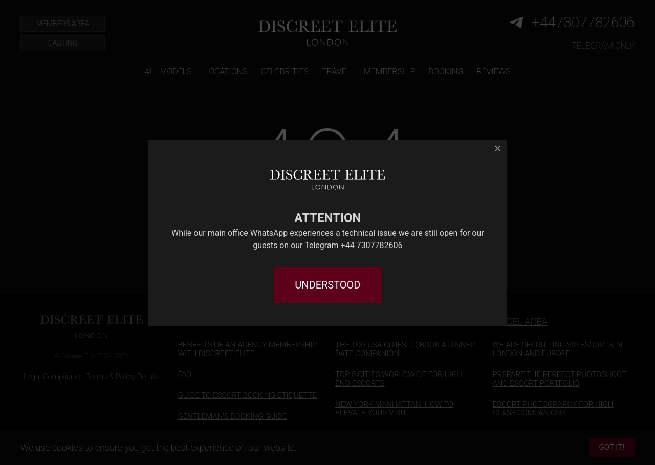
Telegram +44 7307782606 (353, 245)
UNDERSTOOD (327, 285)
